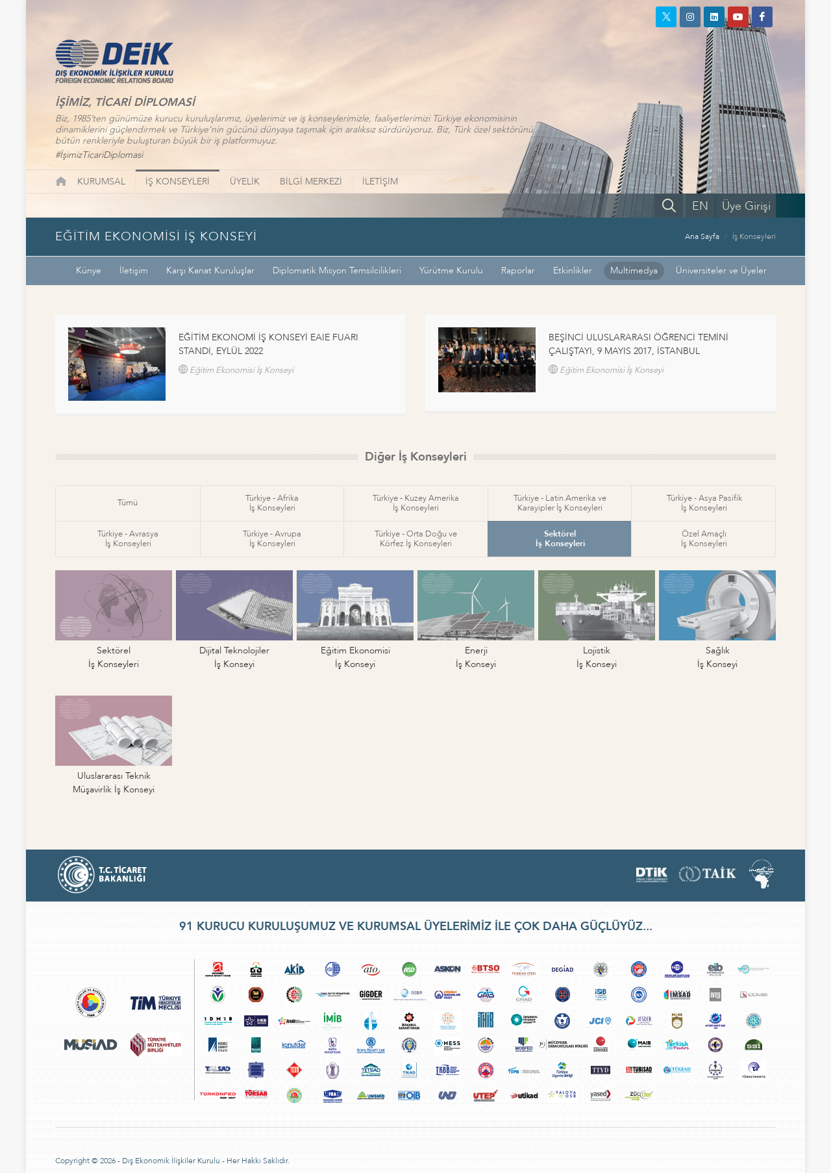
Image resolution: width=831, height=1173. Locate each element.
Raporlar (518, 270)
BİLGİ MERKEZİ (311, 181)
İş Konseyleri (754, 236)
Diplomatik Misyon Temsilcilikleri (337, 270)
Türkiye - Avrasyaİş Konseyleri (127, 538)
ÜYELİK (245, 181)
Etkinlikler (572, 270)
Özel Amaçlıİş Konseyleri (704, 538)
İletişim (133, 270)
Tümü (128, 503)
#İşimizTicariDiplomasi (99, 154)
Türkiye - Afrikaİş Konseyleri (272, 503)
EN (700, 206)
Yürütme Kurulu (451, 270)
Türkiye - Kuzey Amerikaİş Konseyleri (416, 503)
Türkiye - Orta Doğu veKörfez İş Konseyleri (416, 538)
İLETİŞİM (380, 181)
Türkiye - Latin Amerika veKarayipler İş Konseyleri (560, 503)
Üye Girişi (746, 206)
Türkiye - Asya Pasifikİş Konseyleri (704, 503)
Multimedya (634, 270)
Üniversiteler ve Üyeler (721, 270)
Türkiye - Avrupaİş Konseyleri (272, 538)
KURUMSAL (101, 181)
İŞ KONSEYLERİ (177, 181)
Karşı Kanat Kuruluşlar (210, 270)
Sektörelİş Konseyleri (560, 538)
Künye (88, 270)
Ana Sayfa (702, 236)
